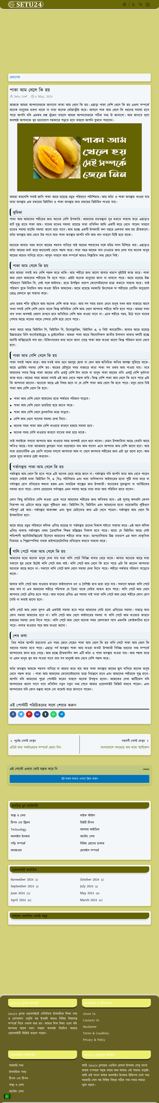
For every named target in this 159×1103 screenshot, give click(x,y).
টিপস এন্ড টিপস (18, 1078)
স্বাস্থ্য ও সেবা (16, 1085)
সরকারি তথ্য (16, 1065)
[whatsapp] (124, 4)
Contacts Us (91, 1020)
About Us (89, 1014)
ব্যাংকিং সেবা (16, 1091)
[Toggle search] (140, 4)
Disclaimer (90, 1027)
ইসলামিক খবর (17, 1072)
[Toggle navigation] (147, 4)
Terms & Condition (96, 1033)
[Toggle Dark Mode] (133, 4)
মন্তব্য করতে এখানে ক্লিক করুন (79, 779)
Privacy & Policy (94, 1040)
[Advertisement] (79, 41)
